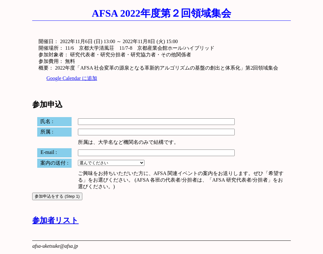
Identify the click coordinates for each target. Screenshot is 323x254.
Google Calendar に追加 (71, 78)
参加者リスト (55, 220)
